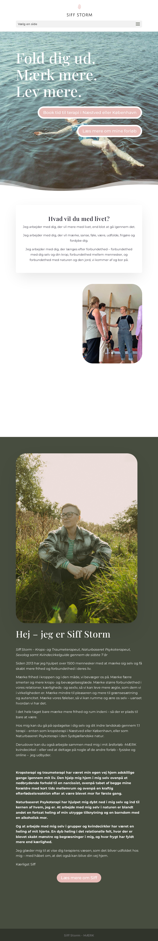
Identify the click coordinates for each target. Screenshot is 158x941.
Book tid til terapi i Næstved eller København (90, 112)
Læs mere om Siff (79, 877)
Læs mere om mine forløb (109, 131)
